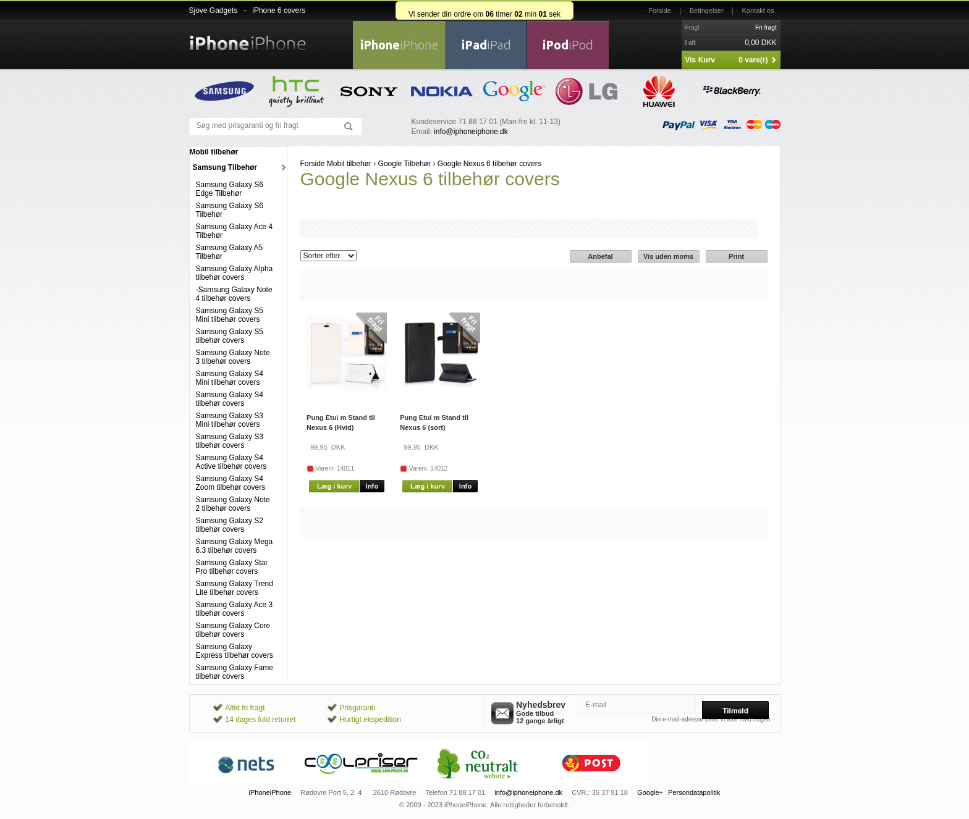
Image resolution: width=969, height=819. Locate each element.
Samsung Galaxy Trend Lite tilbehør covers (234, 588)
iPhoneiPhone (270, 792)
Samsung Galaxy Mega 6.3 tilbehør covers (234, 546)
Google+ (650, 792)
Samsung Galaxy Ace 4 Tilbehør (234, 231)
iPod (568, 45)
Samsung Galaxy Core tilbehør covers (233, 630)
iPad (486, 45)
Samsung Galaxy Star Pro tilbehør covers (232, 567)
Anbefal (600, 256)
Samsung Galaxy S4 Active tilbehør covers (231, 462)
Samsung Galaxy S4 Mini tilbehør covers (229, 378)
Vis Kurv (700, 60)
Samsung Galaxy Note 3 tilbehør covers (233, 357)
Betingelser (707, 10)
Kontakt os (758, 10)
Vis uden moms (668, 256)
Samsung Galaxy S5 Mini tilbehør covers (229, 315)
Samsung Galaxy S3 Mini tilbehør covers (229, 420)
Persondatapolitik (694, 792)
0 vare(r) (753, 60)
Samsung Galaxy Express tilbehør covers (234, 651)
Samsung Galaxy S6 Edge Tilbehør (229, 189)
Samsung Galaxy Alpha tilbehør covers (234, 273)
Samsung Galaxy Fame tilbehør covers (234, 672)
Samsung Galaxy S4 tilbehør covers (229, 399)
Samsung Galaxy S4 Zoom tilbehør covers (231, 483)
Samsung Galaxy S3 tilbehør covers (229, 441)
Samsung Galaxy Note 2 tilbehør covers (233, 504)
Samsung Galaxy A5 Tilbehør (229, 252)
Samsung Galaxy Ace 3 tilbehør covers (234, 609)
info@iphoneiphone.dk (471, 131)
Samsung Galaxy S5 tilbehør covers (229, 336)
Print (736, 256)
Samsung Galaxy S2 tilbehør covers (229, 525)
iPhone (399, 45)
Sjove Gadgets (213, 10)
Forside (659, 10)
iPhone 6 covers (278, 10)
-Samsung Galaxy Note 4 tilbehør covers (234, 294)
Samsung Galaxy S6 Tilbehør (229, 210)
